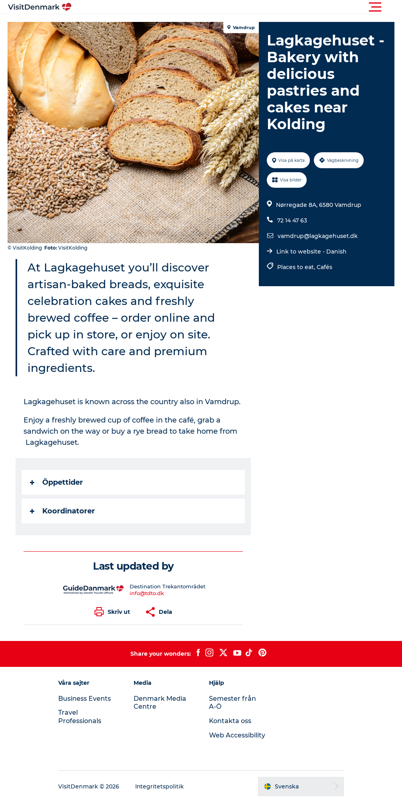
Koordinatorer (62, 511)
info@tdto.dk (147, 593)
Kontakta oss (230, 721)
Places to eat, (297, 267)
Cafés (324, 267)
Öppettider (56, 482)
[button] (237, 7)
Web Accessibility (237, 735)
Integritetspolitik (161, 786)
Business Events (86, 698)
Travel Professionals (81, 717)
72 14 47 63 (292, 220)
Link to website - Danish (311, 251)
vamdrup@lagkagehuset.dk (318, 236)
